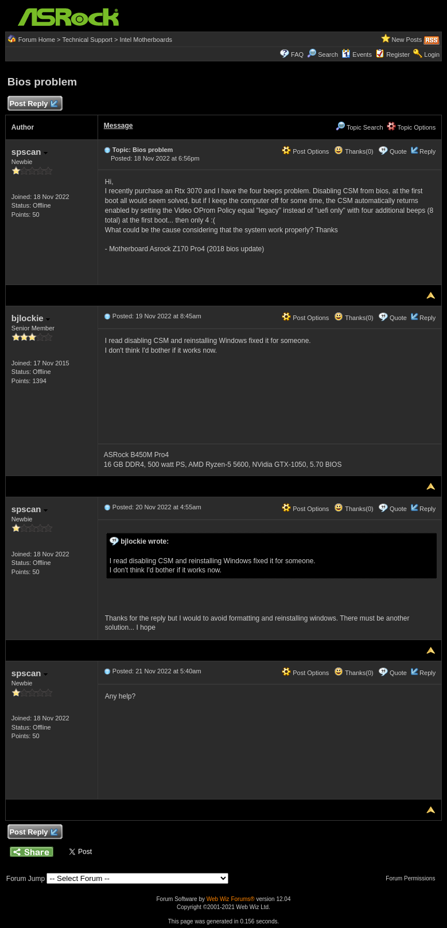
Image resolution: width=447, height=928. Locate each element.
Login (432, 54)
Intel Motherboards (145, 39)
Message (118, 126)
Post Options (305, 151)
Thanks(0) (353, 151)
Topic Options (411, 127)
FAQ (297, 54)
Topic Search (359, 127)
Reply (427, 151)
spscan (29, 152)
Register (398, 54)
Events (356, 54)
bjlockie (30, 318)
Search (328, 54)
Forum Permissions (413, 878)
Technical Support (87, 39)
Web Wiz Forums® (231, 899)
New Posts (407, 39)
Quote (398, 151)
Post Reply (33, 104)
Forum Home (36, 39)
